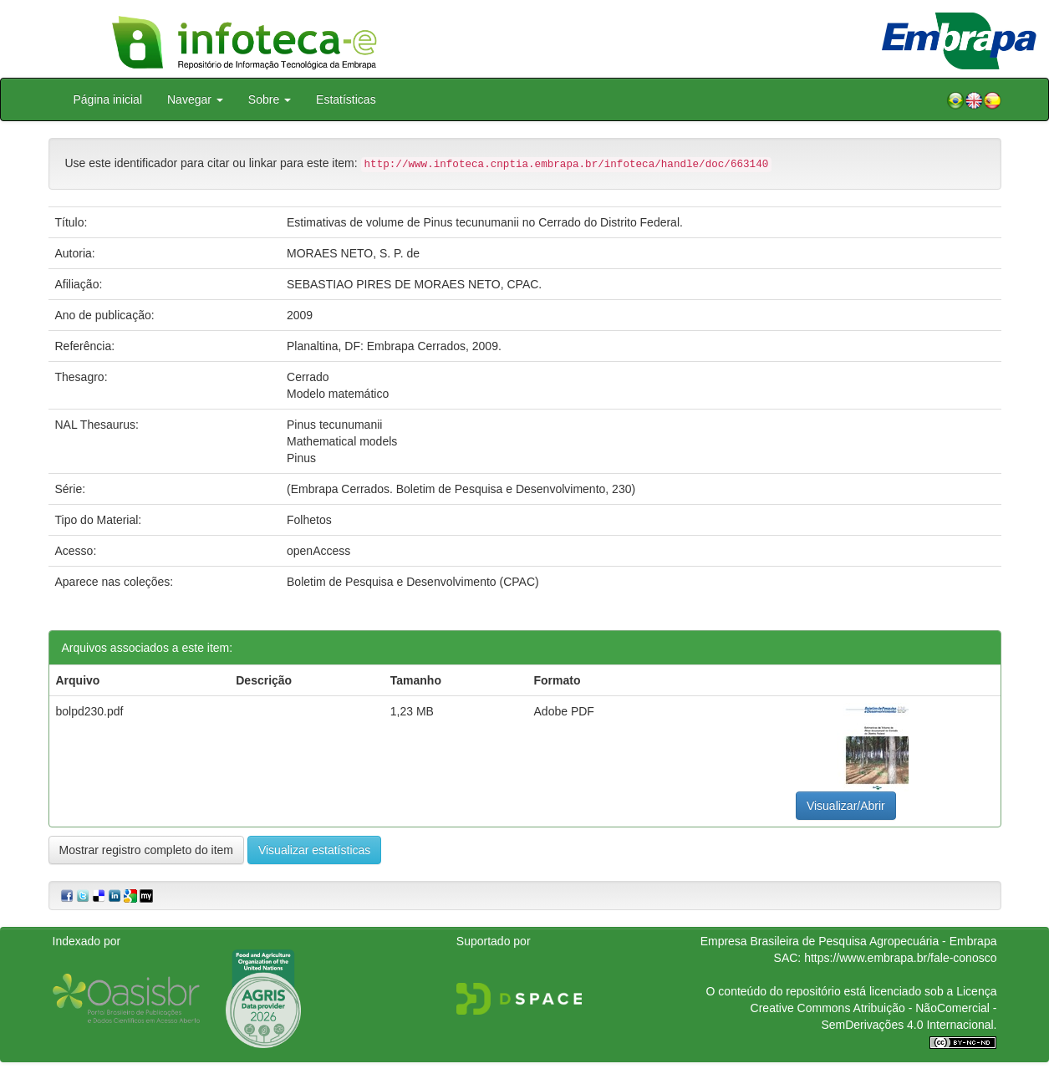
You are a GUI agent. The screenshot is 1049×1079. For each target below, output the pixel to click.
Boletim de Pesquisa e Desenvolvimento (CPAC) (413, 581)
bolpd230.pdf (90, 711)
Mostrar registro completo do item (146, 850)
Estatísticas (346, 99)
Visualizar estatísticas (314, 850)
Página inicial (108, 99)
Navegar (195, 99)
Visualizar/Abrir (846, 805)
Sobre (269, 99)
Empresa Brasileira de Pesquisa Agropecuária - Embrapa (848, 941)
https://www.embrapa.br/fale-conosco (900, 957)
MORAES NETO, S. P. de (353, 253)
